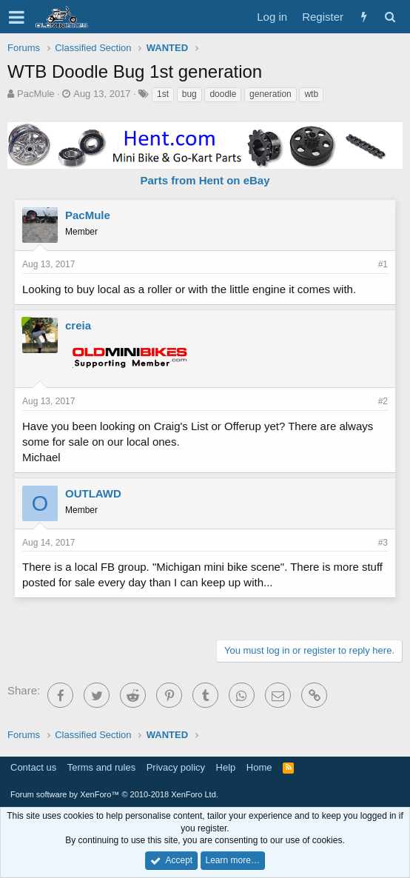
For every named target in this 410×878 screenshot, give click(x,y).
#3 (383, 542)
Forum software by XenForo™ (114, 794)
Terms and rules (101, 767)
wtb (311, 94)
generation (270, 94)
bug (189, 94)
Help (226, 767)
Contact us (33, 767)
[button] (16, 17)
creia (78, 325)
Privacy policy (176, 767)
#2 (383, 401)
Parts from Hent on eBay (204, 180)
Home (259, 767)
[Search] (390, 16)
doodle (222, 94)
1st (163, 94)
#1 (383, 264)
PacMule (36, 93)
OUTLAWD (93, 493)
